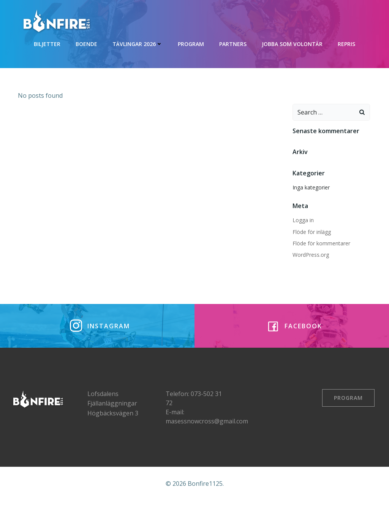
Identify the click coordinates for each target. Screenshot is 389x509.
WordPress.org (309, 254)
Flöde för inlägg (310, 231)
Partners (233, 42)
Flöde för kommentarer (320, 243)
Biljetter (47, 42)
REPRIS (346, 42)
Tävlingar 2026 (137, 42)
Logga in (302, 219)
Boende (86, 42)
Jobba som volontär (292, 42)
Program (191, 42)
